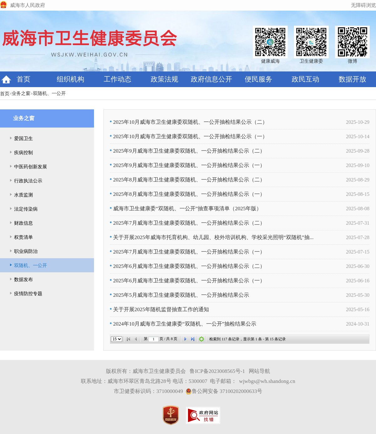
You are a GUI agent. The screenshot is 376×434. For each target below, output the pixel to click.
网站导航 (259, 371)
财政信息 (23, 223)
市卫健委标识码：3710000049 (148, 391)
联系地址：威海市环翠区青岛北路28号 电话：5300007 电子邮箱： (159, 381)
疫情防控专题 (28, 293)
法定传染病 (26, 209)
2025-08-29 (357, 179)
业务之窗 (21, 93)
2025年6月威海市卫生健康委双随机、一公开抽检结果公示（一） (187, 281)
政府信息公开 (211, 79)
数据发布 (23, 279)
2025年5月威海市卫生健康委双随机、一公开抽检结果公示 (179, 295)
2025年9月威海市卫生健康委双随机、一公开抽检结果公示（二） (187, 151)
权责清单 (23, 237)
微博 (352, 61)
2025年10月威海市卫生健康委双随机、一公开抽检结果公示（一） (189, 136)
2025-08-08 (357, 208)
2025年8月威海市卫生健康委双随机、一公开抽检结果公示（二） (187, 180)
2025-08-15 (357, 194)
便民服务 (258, 79)
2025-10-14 (357, 136)
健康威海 (270, 61)
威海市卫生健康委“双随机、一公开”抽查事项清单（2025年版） (186, 209)
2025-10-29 (357, 122)
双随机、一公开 (49, 93)
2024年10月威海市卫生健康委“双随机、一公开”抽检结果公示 (183, 324)
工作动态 (117, 79)
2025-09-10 (357, 165)
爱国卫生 (23, 138)
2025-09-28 (357, 151)
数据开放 (352, 79)
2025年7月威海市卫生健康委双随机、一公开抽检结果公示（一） (187, 252)
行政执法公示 (28, 180)
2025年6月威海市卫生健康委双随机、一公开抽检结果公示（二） (187, 266)
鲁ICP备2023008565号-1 (217, 371)
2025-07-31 (357, 223)
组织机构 (70, 79)
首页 (23, 79)
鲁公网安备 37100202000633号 (223, 391)
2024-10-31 (357, 324)
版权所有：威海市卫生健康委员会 (146, 371)
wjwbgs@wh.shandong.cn (267, 381)
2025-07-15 (357, 251)
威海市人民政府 (27, 5)
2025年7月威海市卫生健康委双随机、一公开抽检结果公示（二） (187, 223)
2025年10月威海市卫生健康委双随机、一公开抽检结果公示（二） (189, 122)
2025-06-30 (357, 266)
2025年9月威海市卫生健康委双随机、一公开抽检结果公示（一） (187, 165)
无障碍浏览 (363, 5)
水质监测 (23, 194)
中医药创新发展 (30, 166)
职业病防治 (26, 251)
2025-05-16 (357, 309)
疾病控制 (23, 152)
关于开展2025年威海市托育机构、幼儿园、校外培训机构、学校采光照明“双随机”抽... (212, 237)
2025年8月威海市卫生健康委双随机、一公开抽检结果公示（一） (187, 194)
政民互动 (305, 79)
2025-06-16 (357, 280)
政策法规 (164, 79)
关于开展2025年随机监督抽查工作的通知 (159, 309)
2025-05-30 (357, 295)
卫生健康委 (311, 61)
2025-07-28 (357, 237)
